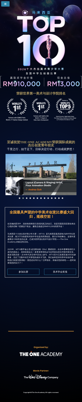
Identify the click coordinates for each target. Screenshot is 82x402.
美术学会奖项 (60, 272)
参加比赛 (23, 272)
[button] (19, 198)
